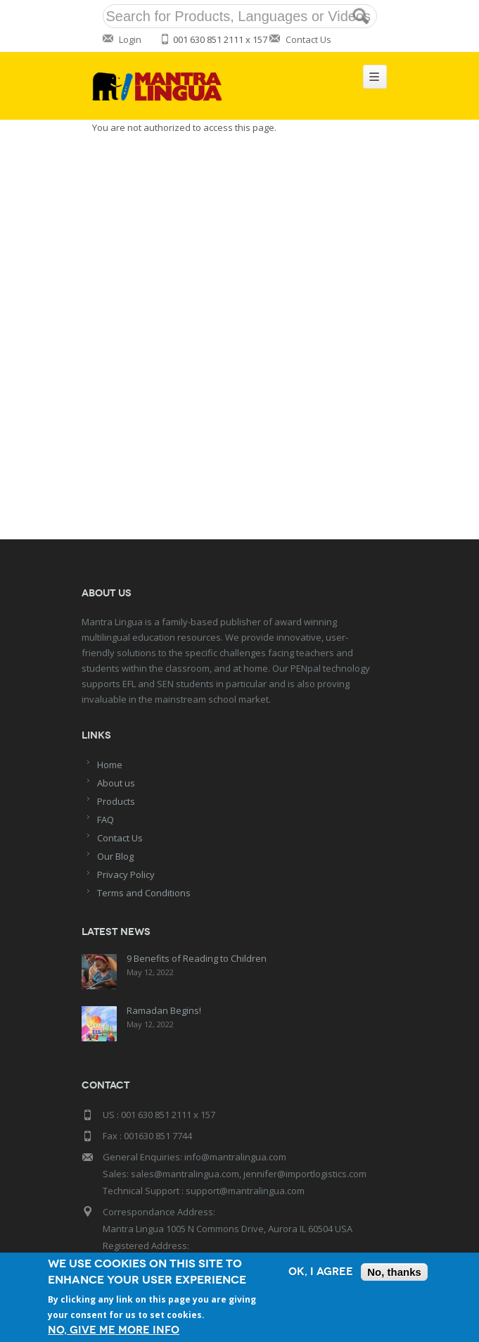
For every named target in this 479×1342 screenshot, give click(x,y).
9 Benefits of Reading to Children (197, 958)
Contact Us (308, 39)
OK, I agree (320, 1272)
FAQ (105, 819)
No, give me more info (113, 1330)
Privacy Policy (126, 874)
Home (109, 764)
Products (116, 801)
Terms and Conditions (144, 892)
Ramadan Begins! (164, 1010)
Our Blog (115, 856)
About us (116, 783)
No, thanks (394, 1272)
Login (130, 39)
